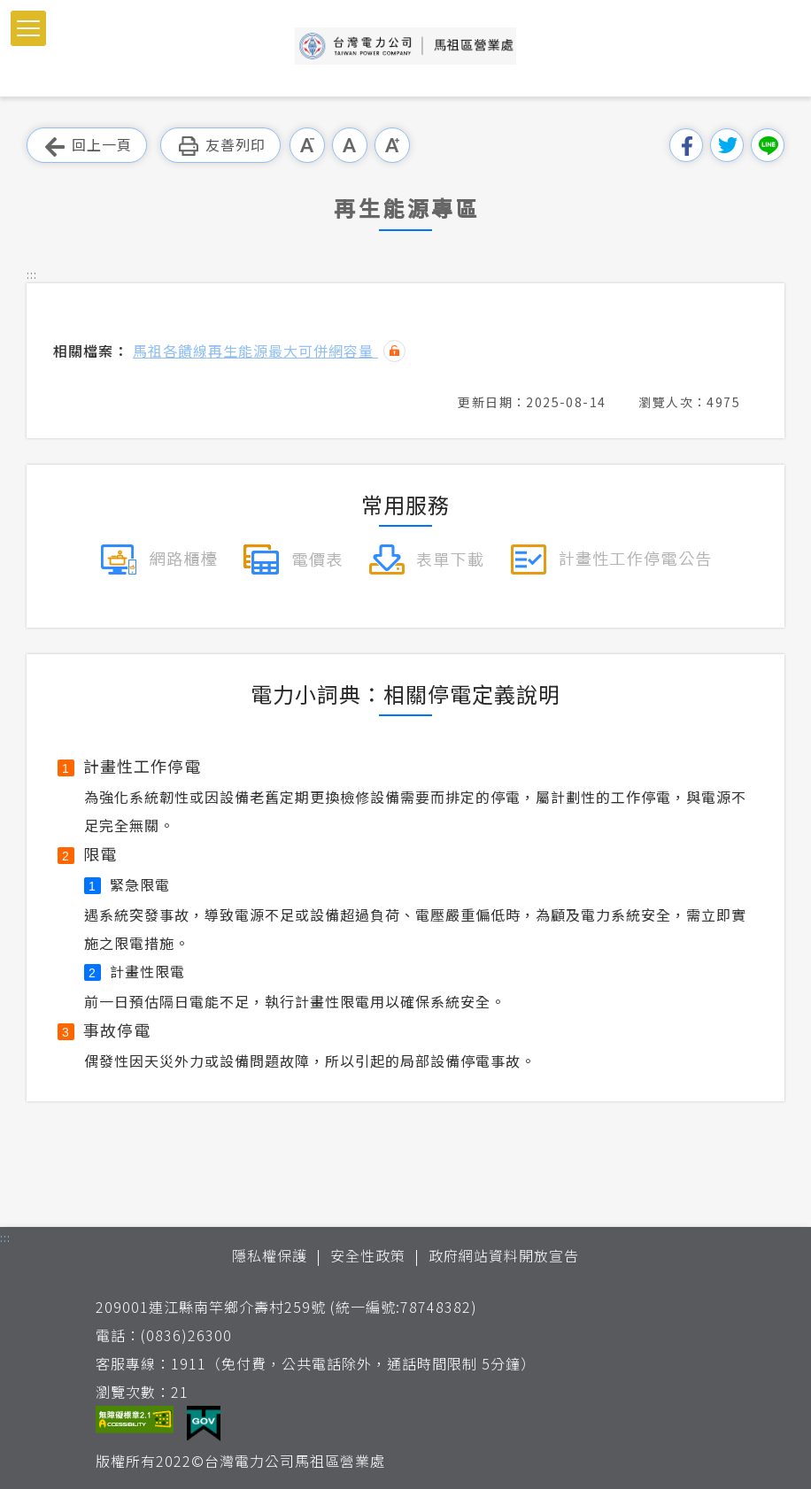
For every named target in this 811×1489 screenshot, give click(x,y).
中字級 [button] (349, 145)
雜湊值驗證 (394, 351)
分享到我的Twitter (727, 145)
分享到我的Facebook (686, 145)
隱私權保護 (269, 1255)
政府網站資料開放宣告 (504, 1255)
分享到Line (767, 145)
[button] (28, 28)
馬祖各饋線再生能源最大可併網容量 (255, 350)
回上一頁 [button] (87, 146)
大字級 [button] (392, 145)
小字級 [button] (307, 145)
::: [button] (32, 274)
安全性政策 (368, 1255)
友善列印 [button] (220, 146)
